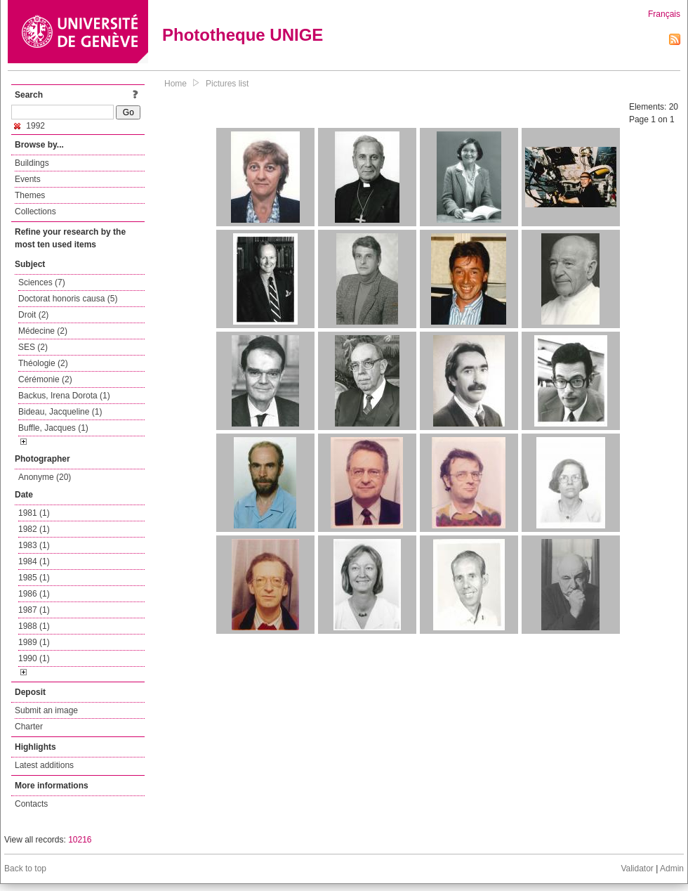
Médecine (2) (42, 331)
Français (664, 14)
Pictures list (227, 84)
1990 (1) (34, 658)
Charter (29, 726)
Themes (30, 195)
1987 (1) (34, 610)
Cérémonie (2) (45, 379)
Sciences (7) (41, 282)
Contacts (31, 804)
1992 (29, 126)
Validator (637, 868)
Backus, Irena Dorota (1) (64, 396)
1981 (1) (34, 513)
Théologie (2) (43, 363)
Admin (672, 868)
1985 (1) (34, 578)
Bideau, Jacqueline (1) (60, 412)
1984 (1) (34, 561)
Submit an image (46, 710)
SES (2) (33, 347)
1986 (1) (34, 594)
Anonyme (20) (44, 477)
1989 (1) (34, 642)
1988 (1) (34, 626)
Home (175, 84)
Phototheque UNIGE (242, 34)
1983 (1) (34, 545)
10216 (79, 840)
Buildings (32, 163)
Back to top (25, 868)
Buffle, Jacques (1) (53, 428)
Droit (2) (33, 315)
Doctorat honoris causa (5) (67, 299)
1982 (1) (34, 529)
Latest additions (44, 765)
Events (28, 179)
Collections (35, 211)
